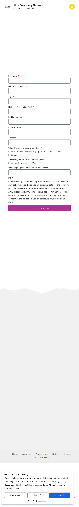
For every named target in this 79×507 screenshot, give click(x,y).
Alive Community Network (28, 5)
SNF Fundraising (41, 457)
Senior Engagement (35, 151)
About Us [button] (26, 454)
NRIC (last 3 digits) (17, 86)
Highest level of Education (20, 107)
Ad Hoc (13, 163)
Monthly (25, 163)
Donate (68, 454)
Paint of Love (16, 151)
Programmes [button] (42, 454)
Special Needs (55, 151)
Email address (15, 127)
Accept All (59, 495)
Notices (56, 454)
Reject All (37, 495)
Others (13, 155)
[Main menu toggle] (72, 7)
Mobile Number (15, 117)
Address (12, 138)
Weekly (35, 163)
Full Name (13, 76)
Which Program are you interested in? (25, 148)
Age (10, 96)
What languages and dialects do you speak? (28, 167)
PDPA (10, 178)
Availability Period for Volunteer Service (26, 159)
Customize (15, 495)
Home (14, 454)
